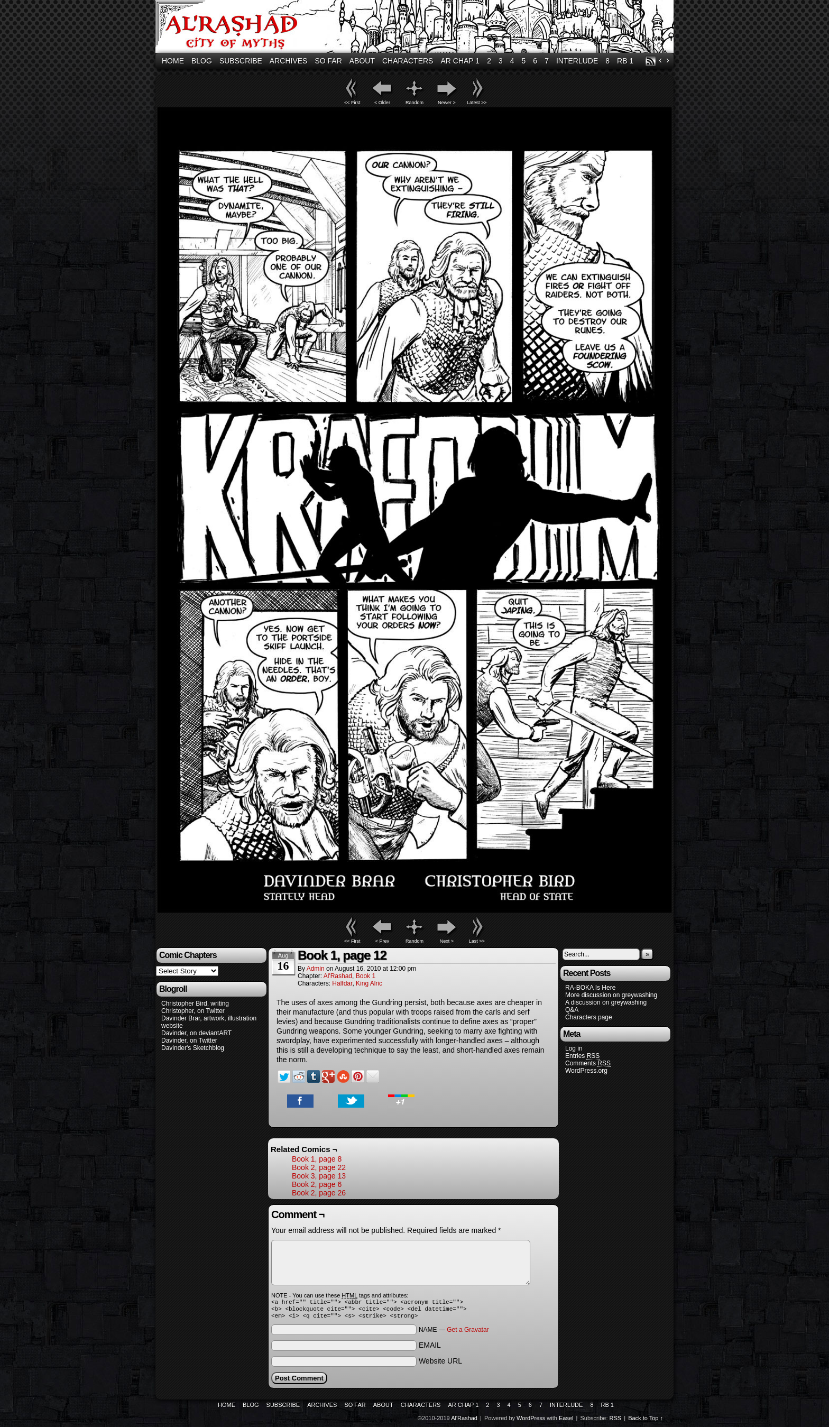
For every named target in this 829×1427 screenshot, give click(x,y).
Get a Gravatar (468, 1333)
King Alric (369, 983)
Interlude (577, 61)
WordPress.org (586, 1070)
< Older (382, 102)
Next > (447, 941)
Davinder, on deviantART (196, 1033)
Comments (588, 1063)
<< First (352, 102)
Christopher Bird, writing (195, 1003)
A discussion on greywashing (606, 1002)
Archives (289, 61)
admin (316, 968)
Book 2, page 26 (319, 1193)
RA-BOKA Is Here (590, 987)
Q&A (571, 1010)
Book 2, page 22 (319, 1167)
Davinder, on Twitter (189, 1040)
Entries (582, 1056)
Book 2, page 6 (317, 1184)
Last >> (477, 941)
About (362, 61)
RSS (650, 61)
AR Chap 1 (460, 61)
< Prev (382, 941)
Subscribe (240, 61)
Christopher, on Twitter (193, 1011)
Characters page (588, 1017)
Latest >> (477, 102)
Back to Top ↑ (645, 1421)
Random (414, 102)
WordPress (531, 1421)
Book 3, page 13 (319, 1176)
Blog (201, 61)
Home (173, 61)
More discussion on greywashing (611, 995)
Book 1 (365, 976)
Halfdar (342, 983)
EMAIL (430, 1348)
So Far (328, 61)
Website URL (440, 1364)
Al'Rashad (416, 28)
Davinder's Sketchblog (192, 1048)
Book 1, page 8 (317, 1159)
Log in (574, 1048)
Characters (407, 61)
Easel (566, 1421)
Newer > (447, 102)
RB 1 (625, 61)
